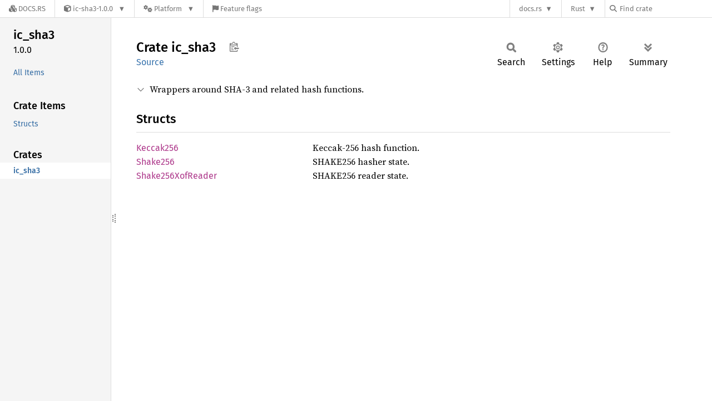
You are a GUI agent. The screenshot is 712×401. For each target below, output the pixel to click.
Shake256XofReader (176, 175)
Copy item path (234, 46)
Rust (578, 8)
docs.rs (530, 8)
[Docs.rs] (27, 8)
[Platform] (169, 8)
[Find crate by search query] (665, 8)
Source (150, 62)
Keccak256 (157, 148)
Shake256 (155, 162)
